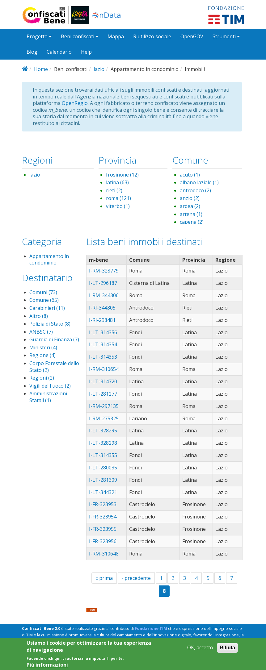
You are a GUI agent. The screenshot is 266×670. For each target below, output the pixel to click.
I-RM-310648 (104, 553)
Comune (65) (44, 300)
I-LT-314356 (103, 332)
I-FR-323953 (102, 504)
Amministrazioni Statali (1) (48, 397)
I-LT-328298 (103, 442)
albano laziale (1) (199, 182)
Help (86, 51)
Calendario (59, 51)
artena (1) (191, 214)
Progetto (39, 36)
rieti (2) (114, 190)
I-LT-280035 (103, 467)
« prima (104, 578)
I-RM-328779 (104, 270)
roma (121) (118, 198)
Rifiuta (227, 650)
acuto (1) (190, 174)
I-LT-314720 (103, 381)
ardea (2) (190, 206)
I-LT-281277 (103, 393)
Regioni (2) (41, 377)
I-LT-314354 (103, 344)
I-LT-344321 (103, 492)
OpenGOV (191, 36)
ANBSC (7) (41, 331)
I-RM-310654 (104, 369)
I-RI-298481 (102, 320)
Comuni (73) (43, 292)
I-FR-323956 (102, 541)
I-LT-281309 (103, 479)
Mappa (116, 36)
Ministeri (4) (43, 347)
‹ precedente (136, 578)
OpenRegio (75, 103)
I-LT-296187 (103, 283)
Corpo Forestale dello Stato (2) (54, 366)
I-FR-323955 (102, 529)
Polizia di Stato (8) (49, 323)
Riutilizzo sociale (152, 36)
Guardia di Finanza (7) (54, 339)
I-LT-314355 (103, 455)
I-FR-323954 (102, 516)
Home (41, 69)
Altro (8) (38, 316)
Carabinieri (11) (47, 308)
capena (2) (192, 221)
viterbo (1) (118, 206)
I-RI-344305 (102, 307)
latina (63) (117, 182)
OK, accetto (200, 650)
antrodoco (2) (195, 190)
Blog (32, 51)
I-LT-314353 (103, 356)
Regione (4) (42, 355)
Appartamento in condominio (49, 259)
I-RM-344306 (104, 295)
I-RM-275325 (104, 418)
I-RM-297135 (104, 406)
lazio (99, 69)
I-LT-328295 (103, 430)
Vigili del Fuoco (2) (50, 385)
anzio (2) (190, 198)
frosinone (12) (122, 174)
